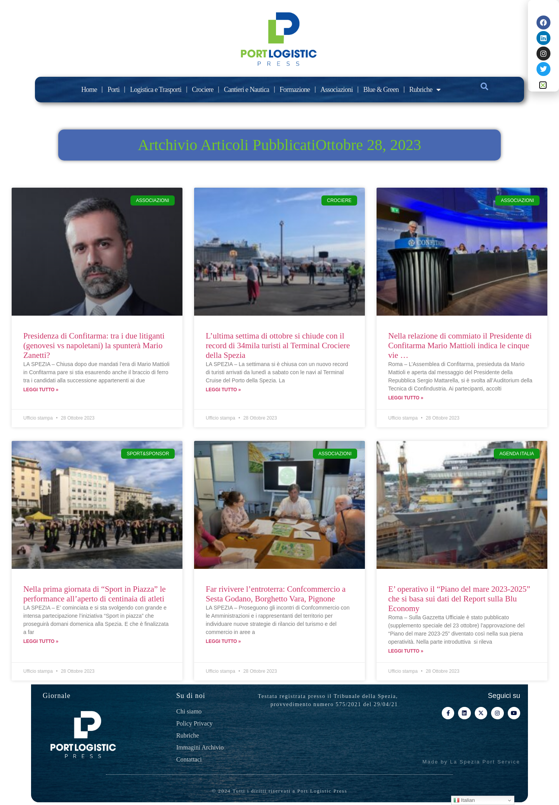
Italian (464, 800)
